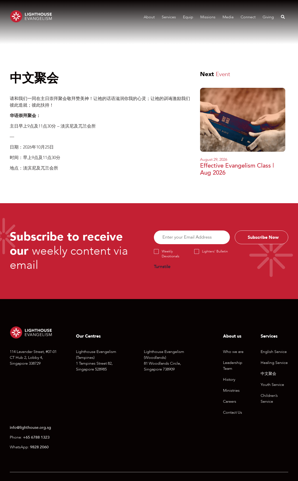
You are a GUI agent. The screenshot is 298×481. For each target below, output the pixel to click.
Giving (268, 17)
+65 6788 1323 (36, 437)
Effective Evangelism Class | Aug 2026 (237, 169)
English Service (274, 351)
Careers (229, 401)
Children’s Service (269, 398)
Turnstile (162, 267)
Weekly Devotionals (170, 254)
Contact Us (232, 412)
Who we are (233, 351)
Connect (248, 17)
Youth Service (272, 384)
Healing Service (274, 362)
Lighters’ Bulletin (215, 251)
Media (228, 17)
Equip (188, 17)
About (149, 17)
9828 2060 (39, 447)
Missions (207, 17)
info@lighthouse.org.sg (30, 427)
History (229, 379)
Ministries (231, 390)
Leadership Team (232, 365)
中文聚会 (268, 373)
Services (169, 17)
